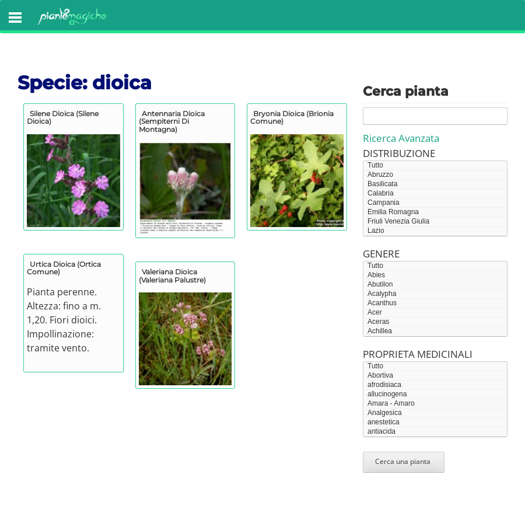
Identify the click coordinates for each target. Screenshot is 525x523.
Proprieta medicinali (418, 354)
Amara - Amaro (436, 404)
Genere (381, 253)
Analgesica (436, 413)
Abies (436, 275)
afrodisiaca (436, 385)
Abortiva (436, 376)
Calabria (436, 193)
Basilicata (436, 184)
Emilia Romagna (436, 212)
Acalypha (436, 294)
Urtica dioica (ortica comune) (64, 268)
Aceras (436, 322)
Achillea (436, 331)
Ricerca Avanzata (401, 138)
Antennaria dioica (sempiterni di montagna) (172, 121)
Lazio (436, 231)
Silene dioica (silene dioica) (63, 117)
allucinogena (436, 394)
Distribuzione (399, 153)
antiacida (436, 432)
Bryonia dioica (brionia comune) (292, 117)
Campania (436, 203)
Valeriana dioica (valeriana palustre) (172, 275)
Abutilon (436, 285)
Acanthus (436, 303)
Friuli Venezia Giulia (436, 221)
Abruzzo (436, 175)
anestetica (436, 422)
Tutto (436, 165)
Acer (436, 313)
